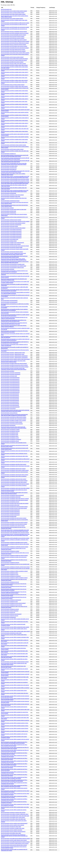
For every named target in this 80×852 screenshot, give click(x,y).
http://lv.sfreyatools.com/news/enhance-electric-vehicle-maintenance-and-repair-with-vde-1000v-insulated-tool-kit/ (13, 259)
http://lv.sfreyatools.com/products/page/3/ (10, 395)
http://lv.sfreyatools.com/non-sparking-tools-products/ (12, 825)
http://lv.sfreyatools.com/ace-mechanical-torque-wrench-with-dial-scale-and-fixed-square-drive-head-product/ (15, 161)
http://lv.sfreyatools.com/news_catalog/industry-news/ (12, 354)
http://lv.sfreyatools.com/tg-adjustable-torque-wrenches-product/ (15, 532)
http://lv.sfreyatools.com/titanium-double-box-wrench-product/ (14, 555)
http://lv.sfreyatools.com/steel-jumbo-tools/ (10, 505)
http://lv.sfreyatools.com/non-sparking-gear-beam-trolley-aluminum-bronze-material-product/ (13, 361)
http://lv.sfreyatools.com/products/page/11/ (10, 379)
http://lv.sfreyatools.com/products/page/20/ (10, 406)
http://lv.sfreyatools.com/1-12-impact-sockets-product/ (12, 12)
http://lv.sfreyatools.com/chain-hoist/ (9, 167)
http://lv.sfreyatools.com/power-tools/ (9, 375)
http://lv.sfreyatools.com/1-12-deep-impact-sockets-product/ (14, 10)
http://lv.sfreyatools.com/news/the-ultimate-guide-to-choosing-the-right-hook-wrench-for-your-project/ (15, 290)
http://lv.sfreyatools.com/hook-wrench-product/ (11, 219)
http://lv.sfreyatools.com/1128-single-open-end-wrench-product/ (15, 47)
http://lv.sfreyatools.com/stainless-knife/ (9, 434)
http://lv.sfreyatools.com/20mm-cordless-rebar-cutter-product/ (14, 86)
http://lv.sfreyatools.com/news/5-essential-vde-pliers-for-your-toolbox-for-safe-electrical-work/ (14, 318)
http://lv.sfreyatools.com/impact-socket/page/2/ (11, 224)
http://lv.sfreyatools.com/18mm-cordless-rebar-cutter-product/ (14, 80)
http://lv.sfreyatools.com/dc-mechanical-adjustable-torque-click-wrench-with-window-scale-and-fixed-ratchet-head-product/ (15, 191)
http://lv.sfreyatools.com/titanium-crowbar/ (10, 551)
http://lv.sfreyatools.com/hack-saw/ (8, 211)
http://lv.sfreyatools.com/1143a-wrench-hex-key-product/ (13, 51)
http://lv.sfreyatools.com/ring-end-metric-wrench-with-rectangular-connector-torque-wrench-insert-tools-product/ (15, 411)
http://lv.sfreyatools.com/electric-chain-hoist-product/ (12, 194)
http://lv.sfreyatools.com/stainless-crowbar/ (10, 429)
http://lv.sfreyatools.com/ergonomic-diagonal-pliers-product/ (14, 845)
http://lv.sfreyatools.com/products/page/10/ (10, 377)
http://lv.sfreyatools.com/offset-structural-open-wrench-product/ (14, 366)
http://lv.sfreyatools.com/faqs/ (7, 207)
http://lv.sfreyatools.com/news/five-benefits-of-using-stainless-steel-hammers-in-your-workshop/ (14, 310)
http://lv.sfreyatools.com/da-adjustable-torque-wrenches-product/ (15, 179)
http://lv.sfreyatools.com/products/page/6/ (10, 400)
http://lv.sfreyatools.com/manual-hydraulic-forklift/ (11, 247)
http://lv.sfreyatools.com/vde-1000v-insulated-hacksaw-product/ (15, 661)
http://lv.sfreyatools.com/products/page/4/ (10, 397)
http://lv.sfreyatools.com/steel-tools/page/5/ (10, 514)
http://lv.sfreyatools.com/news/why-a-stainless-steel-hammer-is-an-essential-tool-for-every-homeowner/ (15, 342)
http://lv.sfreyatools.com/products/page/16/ (10, 387)
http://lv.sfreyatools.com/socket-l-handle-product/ (11, 422)
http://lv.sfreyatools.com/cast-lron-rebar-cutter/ (11, 826)
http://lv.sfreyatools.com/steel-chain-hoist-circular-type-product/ (14, 503)
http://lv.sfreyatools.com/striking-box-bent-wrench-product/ (13, 518)
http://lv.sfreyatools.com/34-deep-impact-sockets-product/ (13, 144)
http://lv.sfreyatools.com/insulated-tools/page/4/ (11, 232)
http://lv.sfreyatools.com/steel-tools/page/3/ (10, 511)
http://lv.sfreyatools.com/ (6, 9)
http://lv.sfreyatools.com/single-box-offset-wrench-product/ (13, 417)
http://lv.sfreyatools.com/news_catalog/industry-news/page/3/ (14, 357)
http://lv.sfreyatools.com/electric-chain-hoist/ (10, 196)
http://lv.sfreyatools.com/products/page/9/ (10, 405)
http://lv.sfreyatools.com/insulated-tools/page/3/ (11, 231)
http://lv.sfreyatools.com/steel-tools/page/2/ (10, 509)
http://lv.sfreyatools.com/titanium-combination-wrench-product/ (14, 546)
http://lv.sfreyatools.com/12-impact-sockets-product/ (12, 57)
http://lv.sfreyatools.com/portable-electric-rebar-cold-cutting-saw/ (15, 815)
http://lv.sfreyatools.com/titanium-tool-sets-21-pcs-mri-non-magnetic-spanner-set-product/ (13, 590)
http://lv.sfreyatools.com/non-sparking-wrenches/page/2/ (13, 831)
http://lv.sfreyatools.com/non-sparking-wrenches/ (11, 829)
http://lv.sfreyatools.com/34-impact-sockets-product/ (12, 149)
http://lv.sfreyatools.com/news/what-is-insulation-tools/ (12, 264)
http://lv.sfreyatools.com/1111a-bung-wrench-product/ (12, 36)
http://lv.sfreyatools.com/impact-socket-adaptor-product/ (13, 223)
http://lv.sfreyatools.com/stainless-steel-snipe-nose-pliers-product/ (15, 488)
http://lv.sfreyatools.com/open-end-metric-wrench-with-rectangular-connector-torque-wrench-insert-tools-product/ (13, 369)
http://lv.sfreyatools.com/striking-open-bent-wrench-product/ (14, 524)
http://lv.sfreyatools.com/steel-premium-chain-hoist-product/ (14, 508)
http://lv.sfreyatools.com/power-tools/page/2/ (10, 372)
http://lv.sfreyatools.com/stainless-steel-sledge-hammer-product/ (15, 483)
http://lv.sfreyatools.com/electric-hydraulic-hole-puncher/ (13, 812)
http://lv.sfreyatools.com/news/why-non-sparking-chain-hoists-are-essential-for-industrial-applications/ (15, 340)
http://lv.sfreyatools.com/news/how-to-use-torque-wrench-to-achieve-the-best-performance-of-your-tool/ (14, 323)
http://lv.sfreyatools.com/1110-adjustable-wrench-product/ (13, 34)
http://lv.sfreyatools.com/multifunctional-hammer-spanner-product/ (15, 841)
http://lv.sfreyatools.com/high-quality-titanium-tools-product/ (14, 840)
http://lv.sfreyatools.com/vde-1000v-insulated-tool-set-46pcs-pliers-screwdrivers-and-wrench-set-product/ (14, 786)
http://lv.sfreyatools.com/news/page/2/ (9, 302)
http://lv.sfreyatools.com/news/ (7, 269)
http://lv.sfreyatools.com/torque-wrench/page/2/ (11, 614)
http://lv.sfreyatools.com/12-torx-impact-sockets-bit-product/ (14, 60)
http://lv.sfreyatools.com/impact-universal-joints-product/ (13, 227)
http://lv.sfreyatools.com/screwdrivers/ (9, 412)
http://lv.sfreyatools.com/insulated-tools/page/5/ (11, 234)
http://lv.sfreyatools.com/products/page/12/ (10, 380)
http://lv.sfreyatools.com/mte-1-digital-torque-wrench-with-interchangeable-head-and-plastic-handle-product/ (13, 254)
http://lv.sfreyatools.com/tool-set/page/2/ (9, 610)
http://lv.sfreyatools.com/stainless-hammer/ (10, 431)
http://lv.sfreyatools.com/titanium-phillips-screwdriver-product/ (14, 571)
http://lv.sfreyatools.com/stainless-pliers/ (9, 436)
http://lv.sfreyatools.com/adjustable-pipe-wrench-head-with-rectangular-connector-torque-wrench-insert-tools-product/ (14, 164)
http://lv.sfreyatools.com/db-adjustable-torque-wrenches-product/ (15, 180)
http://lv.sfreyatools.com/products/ (8, 408)
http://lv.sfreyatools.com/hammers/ (8, 212)
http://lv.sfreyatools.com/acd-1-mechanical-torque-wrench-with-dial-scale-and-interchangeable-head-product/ (14, 156)
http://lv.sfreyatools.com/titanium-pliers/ (9, 572)
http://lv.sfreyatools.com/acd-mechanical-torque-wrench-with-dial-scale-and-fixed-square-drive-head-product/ (15, 158)
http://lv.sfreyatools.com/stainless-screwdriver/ (11, 439)
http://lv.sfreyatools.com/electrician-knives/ (10, 200)
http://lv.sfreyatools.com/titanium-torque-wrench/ (11, 604)
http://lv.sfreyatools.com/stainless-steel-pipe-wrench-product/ (14, 480)
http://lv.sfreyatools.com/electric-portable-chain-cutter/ (12, 828)
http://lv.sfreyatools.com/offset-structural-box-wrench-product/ (14, 365)
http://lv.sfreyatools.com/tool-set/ (8, 612)
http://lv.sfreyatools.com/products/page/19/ (10, 392)
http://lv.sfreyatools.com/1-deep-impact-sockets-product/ (13, 14)
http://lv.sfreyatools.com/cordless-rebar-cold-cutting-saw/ (13, 819)
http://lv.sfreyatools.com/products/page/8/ (10, 403)
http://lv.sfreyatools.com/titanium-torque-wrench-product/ (13, 603)
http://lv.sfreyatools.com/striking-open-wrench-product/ (13, 525)
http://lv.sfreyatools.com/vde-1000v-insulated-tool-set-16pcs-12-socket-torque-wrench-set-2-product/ (15, 748)
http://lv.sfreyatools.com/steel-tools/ (8, 516)
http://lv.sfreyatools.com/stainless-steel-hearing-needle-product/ (15, 470)
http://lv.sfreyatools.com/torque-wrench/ (9, 615)
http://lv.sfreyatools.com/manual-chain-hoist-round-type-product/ (15, 245)
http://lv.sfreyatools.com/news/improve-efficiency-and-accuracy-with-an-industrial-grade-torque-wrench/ (15, 262)
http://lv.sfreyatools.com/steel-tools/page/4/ (10, 513)
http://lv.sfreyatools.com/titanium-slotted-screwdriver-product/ (14, 577)
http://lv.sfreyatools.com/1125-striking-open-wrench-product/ (14, 46)
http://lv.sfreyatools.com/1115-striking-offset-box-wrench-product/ (15, 41)
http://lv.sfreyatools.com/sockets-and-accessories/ (12, 423)
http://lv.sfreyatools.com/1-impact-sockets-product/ (12, 18)
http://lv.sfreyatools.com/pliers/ (7, 371)
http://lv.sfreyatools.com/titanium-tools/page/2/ (11, 599)
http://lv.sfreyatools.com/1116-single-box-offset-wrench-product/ (15, 42)
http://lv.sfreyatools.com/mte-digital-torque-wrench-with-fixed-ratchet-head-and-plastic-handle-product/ (14, 257)
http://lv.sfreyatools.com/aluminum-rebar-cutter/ (11, 633)
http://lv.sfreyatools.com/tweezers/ (8, 617)
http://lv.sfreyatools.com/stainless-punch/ (10, 437)
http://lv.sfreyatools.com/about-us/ (8, 153)
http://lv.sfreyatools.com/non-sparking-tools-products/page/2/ (14, 823)
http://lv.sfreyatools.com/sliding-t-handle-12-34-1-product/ (13, 420)
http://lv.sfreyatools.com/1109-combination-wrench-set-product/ (15, 33)
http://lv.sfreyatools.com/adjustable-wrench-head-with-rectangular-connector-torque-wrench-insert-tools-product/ (15, 171)
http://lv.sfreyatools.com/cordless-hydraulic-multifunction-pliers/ (14, 814)
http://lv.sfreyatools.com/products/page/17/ (10, 388)
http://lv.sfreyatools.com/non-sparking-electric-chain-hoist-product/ (15, 359)
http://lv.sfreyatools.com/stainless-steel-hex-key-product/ (13, 468)
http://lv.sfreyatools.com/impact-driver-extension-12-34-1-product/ (15, 221)
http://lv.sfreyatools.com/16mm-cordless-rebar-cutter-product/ (14, 65)
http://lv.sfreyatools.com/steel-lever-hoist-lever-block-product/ (14, 506)
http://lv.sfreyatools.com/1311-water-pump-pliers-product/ (13, 63)
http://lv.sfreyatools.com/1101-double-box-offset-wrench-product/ (15, 22)
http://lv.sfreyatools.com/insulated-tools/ (9, 239)
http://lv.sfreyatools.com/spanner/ (8, 425)
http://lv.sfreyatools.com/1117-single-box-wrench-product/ (13, 44)
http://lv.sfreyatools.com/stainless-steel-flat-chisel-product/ (13, 464)
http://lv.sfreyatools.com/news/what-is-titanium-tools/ (12, 267)
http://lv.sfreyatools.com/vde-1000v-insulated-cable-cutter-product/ (15, 631)
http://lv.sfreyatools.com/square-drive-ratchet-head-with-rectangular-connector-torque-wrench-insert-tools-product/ (13, 427)
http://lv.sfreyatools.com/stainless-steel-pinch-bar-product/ (13, 479)
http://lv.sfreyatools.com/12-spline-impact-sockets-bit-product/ (14, 58)
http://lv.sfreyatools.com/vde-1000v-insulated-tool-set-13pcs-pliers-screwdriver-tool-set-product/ (14, 745)
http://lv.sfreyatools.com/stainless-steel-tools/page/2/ (12, 495)
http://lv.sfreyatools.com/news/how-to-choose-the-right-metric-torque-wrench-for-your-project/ (14, 331)
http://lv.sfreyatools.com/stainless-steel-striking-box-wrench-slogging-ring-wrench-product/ (14, 490)
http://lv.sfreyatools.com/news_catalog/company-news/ (13, 352)
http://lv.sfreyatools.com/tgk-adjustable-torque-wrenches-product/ (15, 538)
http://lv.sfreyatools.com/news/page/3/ (9, 300)
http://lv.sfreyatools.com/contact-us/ (8, 169)
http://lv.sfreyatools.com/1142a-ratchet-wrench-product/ (13, 49)
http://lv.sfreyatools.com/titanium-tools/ (9, 601)
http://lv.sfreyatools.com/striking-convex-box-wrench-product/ (14, 522)
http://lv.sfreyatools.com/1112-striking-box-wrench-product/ (14, 39)
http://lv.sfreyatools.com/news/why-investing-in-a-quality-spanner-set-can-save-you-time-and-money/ (15, 315)
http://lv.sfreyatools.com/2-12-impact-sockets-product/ (12, 84)
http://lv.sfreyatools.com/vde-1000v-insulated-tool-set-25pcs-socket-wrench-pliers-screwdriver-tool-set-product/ (14, 780)
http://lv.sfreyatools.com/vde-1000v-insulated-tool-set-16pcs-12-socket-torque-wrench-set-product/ (15, 751)
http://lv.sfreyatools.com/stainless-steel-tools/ (11, 496)
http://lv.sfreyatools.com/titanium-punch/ (9, 574)
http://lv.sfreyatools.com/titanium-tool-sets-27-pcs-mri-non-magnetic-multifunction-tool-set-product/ (13, 592)
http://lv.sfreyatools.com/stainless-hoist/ (9, 432)
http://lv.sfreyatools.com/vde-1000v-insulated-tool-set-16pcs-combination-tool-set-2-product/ (14, 753)
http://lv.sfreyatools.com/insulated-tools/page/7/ (11, 237)
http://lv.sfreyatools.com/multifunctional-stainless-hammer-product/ (15, 838)
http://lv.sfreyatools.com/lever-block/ (9, 240)
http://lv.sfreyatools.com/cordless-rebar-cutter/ (11, 833)
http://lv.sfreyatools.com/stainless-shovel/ (10, 441)
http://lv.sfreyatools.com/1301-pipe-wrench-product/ (12, 61)
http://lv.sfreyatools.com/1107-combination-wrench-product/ (14, 31)
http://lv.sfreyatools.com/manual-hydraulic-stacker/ (12, 251)
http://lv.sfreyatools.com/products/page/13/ (10, 382)
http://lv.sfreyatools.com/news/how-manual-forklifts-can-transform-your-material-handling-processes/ (15, 293)
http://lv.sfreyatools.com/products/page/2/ (10, 393)
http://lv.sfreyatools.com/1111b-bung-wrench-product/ (12, 38)
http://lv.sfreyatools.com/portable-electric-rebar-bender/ (13, 817)
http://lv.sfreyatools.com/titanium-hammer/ (10, 562)
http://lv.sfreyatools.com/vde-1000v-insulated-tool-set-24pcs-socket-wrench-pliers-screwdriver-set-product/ (14, 778)
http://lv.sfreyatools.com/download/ (8, 193)
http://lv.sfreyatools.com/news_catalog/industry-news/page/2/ (14, 355)
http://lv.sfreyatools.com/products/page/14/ (10, 384)
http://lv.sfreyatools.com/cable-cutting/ (9, 166)
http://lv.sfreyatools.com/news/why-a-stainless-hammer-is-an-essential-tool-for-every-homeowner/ (14, 271)
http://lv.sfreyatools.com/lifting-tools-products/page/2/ (12, 242)
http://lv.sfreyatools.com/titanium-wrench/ (10, 609)
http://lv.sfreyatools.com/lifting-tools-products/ (11, 244)
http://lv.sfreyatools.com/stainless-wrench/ (10, 501)
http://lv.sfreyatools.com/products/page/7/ (10, 401)
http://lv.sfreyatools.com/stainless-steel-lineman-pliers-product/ (14, 474)
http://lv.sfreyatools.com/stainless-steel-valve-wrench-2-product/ (15, 498)
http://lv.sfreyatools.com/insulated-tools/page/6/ (11, 236)
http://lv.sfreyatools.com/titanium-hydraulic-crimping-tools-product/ (15, 566)
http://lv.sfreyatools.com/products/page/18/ (10, 390)
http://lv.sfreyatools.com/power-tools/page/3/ (10, 374)
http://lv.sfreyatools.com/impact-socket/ (9, 226)
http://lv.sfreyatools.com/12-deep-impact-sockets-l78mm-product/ (15, 52)
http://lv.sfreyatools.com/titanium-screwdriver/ (11, 576)
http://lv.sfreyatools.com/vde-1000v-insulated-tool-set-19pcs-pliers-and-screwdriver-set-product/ (14, 764)
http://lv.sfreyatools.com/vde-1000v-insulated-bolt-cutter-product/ (15, 627)
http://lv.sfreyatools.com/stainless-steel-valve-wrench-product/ (14, 500)
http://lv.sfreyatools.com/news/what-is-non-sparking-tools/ (13, 265)
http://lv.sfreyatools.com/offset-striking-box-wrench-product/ (14, 363)
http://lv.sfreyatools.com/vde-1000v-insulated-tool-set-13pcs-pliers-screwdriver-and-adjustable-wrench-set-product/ (14, 742)
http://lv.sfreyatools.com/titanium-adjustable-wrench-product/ (14, 542)
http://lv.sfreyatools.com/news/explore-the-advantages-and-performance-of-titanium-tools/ (14, 279)
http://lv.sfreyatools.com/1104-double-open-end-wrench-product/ (15, 27)
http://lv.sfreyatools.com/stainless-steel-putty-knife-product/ (14, 482)
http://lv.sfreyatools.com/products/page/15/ (10, 385)
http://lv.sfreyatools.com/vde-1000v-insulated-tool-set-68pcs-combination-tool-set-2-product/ (14, 797)
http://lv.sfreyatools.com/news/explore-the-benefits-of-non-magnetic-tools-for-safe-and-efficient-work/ (13, 321)
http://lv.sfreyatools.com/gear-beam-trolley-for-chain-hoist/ (13, 209)
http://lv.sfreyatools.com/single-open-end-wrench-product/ (13, 418)
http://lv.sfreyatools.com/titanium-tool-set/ (10, 582)
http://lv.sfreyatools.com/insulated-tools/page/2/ (11, 229)
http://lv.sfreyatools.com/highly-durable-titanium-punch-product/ (15, 843)
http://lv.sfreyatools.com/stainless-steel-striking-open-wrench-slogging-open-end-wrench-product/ (14, 493)
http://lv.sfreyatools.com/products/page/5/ (10, 398)
